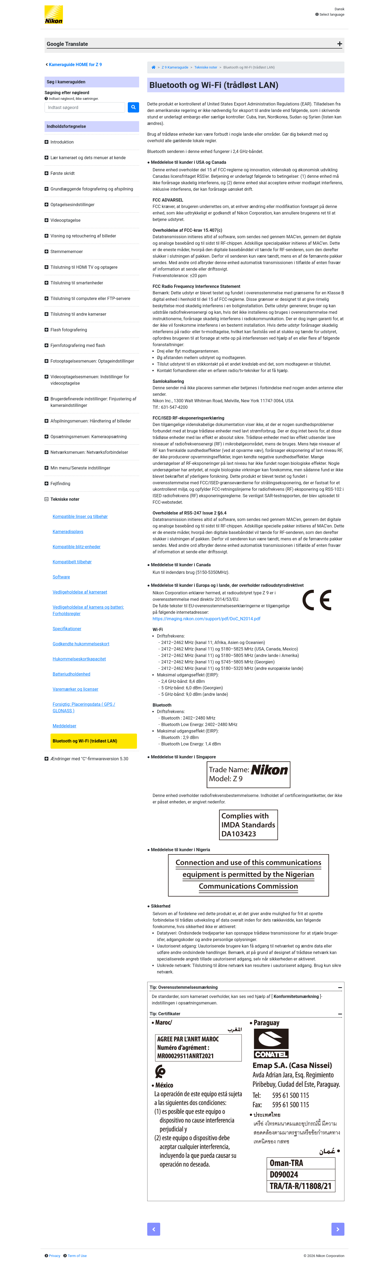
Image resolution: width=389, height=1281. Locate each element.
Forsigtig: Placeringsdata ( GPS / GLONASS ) (84, 707)
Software (61, 577)
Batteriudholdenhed (71, 674)
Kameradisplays (68, 531)
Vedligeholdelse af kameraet (80, 592)
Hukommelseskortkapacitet (79, 659)
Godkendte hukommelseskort (81, 643)
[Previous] (153, 1229)
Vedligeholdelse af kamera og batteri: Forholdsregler (88, 610)
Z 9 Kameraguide (175, 67)
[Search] (85, 107)
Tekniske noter (205, 67)
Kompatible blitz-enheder (76, 546)
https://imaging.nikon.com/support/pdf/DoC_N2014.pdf (206, 618)
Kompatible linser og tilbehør (80, 516)
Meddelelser (64, 725)
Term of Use (77, 1256)
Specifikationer (67, 628)
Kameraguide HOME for (75, 64)
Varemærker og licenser (75, 689)
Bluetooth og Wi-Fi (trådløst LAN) (85, 741)
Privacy (54, 1256)
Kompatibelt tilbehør (72, 561)
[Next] (337, 1229)
